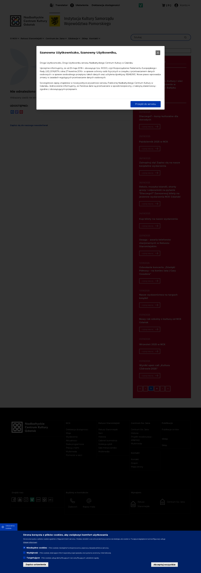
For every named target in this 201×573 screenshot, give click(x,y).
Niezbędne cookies (37, 548)
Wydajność (32, 553)
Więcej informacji (30, 542)
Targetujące (33, 558)
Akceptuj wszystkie (164, 564)
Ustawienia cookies (10, 527)
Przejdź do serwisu (145, 104)
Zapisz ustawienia (36, 564)
